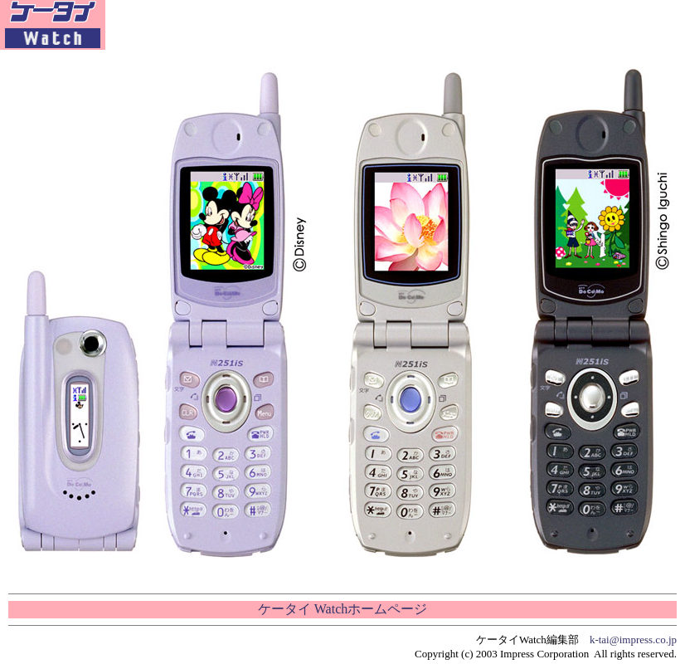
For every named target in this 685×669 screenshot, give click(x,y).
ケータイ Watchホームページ (342, 609)
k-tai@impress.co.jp (633, 639)
